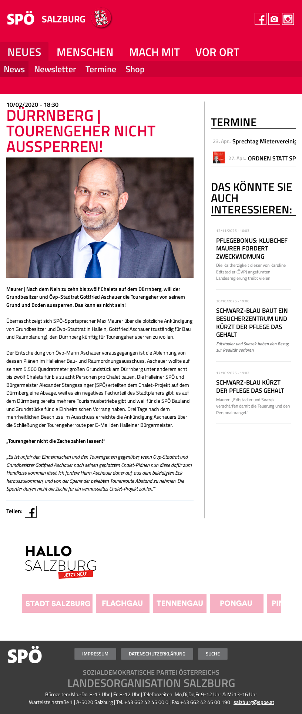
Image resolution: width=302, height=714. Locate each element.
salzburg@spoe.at (254, 702)
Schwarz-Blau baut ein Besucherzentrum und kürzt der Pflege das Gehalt (252, 322)
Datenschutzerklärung (157, 653)
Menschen (85, 51)
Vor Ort (217, 51)
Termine (100, 69)
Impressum (95, 653)
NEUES (24, 51)
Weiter (290, 565)
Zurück (11, 565)
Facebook (31, 511)
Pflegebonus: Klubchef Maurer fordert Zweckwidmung (252, 248)
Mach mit (154, 51)
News (14, 69)
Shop (135, 69)
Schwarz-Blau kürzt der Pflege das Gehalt (250, 386)
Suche (213, 653)
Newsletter (55, 69)
